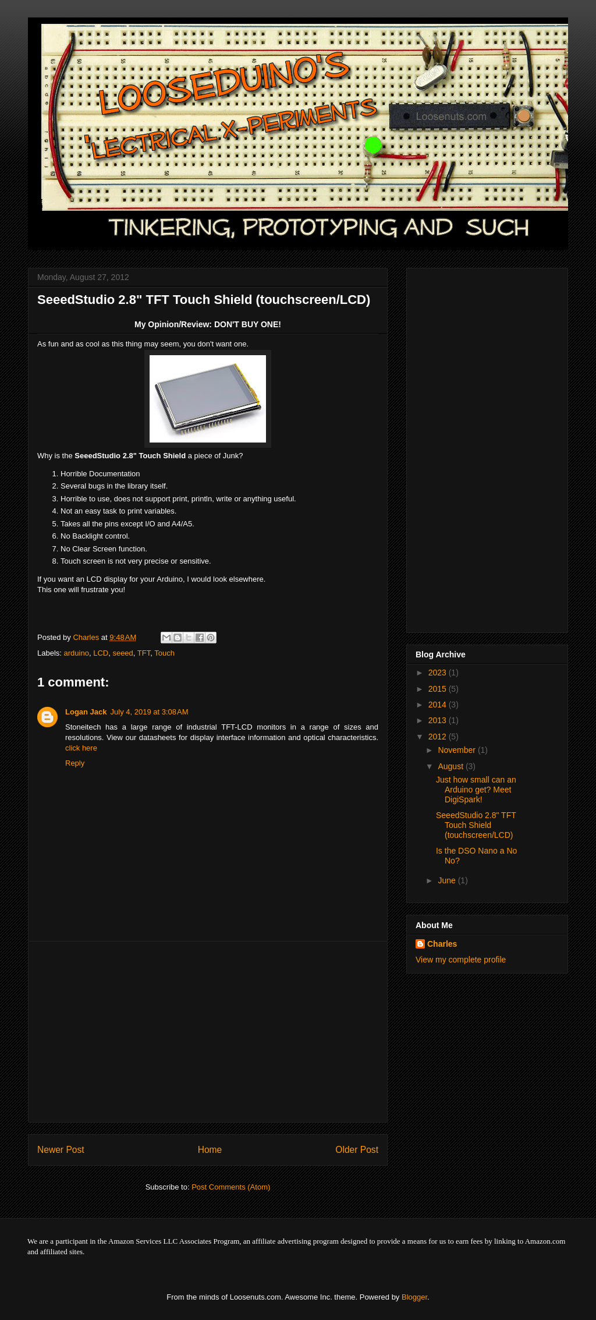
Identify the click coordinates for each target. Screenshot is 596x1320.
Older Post (356, 1150)
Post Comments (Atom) (230, 1187)
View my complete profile (461, 959)
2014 (438, 704)
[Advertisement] (208, 1031)
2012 (438, 736)
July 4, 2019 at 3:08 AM (150, 711)
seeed (122, 653)
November (457, 750)
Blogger (414, 1297)
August (451, 766)
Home (210, 1150)
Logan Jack (86, 711)
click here (81, 748)
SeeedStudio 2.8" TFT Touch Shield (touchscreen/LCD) (476, 825)
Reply (74, 763)
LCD (100, 653)
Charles (442, 944)
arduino (76, 653)
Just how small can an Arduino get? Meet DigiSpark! (476, 789)
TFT (143, 653)
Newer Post (60, 1150)
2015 (438, 688)
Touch (164, 653)
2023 (438, 672)
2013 (438, 720)
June (447, 880)
